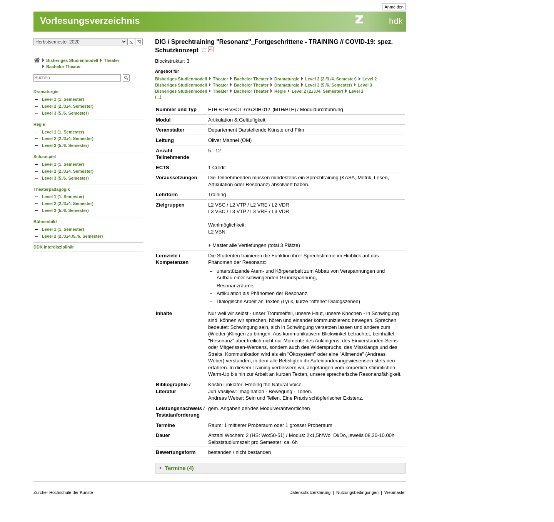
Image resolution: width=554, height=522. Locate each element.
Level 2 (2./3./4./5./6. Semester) (72, 236)
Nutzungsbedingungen (357, 492)
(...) (158, 97)
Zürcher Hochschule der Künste (63, 492)
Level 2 (369, 79)
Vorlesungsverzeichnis (90, 20)
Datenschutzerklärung (309, 492)
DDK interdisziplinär (53, 247)
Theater (111, 60)
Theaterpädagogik (51, 189)
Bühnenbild (45, 221)
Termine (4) (179, 468)
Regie (39, 124)
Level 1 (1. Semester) (63, 99)
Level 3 (365, 85)
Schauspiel (44, 156)
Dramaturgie (45, 91)
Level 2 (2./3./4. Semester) (67, 106)
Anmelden (394, 7)
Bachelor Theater (63, 66)
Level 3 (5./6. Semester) (65, 113)
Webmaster (395, 492)
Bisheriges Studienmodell (72, 60)
